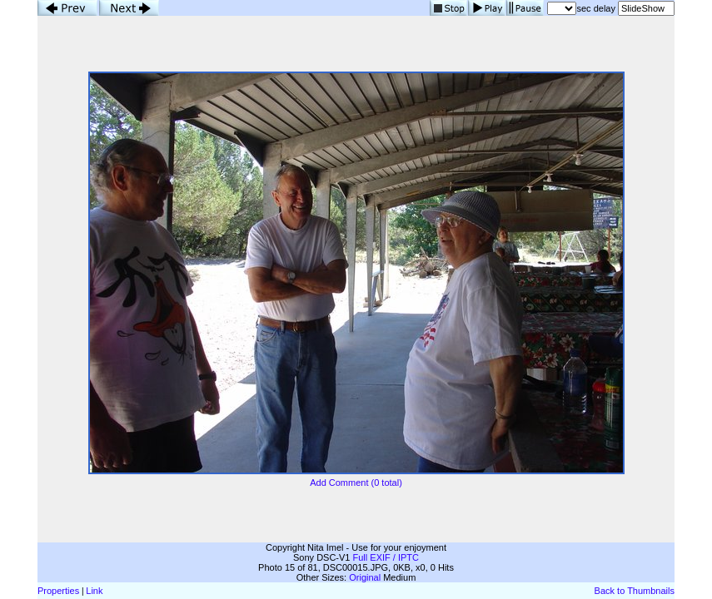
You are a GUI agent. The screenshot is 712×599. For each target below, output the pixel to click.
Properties (58, 591)
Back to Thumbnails (635, 591)
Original (365, 577)
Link (94, 591)
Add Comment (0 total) (356, 483)
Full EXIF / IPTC (386, 557)
